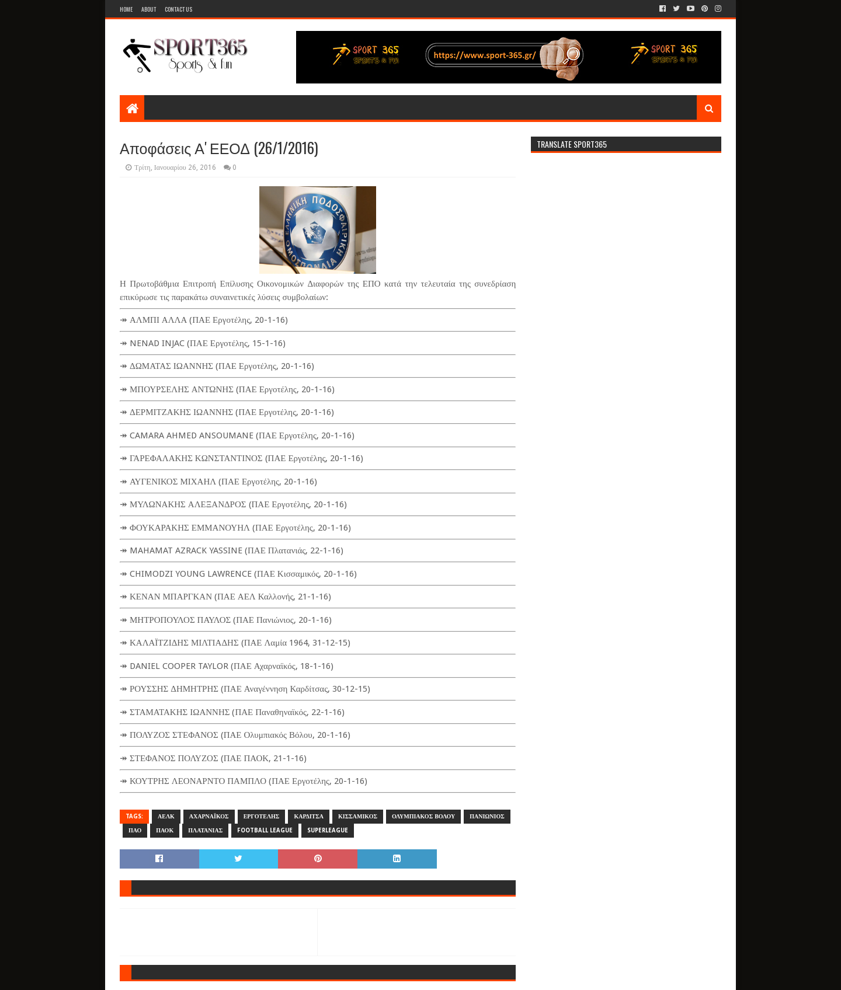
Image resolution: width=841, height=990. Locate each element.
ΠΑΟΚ (164, 830)
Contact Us (178, 9)
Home (126, 9)
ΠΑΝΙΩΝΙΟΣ (487, 816)
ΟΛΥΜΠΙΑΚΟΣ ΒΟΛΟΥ (423, 816)
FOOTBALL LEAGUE (265, 830)
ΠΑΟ (134, 830)
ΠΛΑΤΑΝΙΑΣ (205, 830)
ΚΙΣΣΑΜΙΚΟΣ (357, 816)
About (148, 9)
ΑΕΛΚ (166, 816)
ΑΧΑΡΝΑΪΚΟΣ (209, 816)
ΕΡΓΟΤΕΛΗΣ (262, 816)
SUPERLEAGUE (327, 830)
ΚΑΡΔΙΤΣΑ (309, 816)
